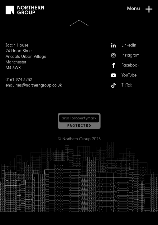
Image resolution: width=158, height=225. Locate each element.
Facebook (125, 65)
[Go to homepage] (25, 10)
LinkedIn (123, 45)
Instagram (125, 55)
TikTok (121, 85)
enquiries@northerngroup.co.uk (34, 85)
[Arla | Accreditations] (79, 121)
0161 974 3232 (19, 79)
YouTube (123, 75)
